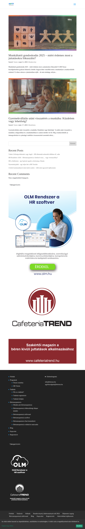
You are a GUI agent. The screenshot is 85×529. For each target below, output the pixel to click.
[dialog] (42, 524)
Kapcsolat (13, 431)
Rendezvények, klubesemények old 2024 (46, 513)
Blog (11, 428)
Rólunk (27, 513)
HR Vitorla (16, 386)
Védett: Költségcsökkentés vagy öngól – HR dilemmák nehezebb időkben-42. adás (34, 154)
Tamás (15, 62)
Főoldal (12, 376)
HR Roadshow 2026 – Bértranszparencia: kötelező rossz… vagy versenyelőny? (33, 157)
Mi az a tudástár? (18, 392)
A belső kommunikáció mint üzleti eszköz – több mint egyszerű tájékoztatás (32, 168)
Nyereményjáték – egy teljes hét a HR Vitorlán (23, 164)
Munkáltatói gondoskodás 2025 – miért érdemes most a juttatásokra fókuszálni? (40, 57)
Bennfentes (32, 125)
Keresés (72, 143)
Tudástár (12, 389)
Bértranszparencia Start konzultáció (24, 421)
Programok (13, 380)
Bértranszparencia (15, 402)
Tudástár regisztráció (19, 395)
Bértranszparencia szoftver (21, 418)
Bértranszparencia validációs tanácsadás (25, 424)
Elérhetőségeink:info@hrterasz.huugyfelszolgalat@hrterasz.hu (54, 380)
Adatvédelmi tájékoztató (65, 516)
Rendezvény (32, 62)
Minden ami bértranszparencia (22, 405)
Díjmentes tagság (68, 513)
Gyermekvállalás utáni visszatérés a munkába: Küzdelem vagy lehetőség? (41, 120)
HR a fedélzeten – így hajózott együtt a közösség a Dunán (26, 161)
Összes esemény (18, 383)
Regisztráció (14, 435)
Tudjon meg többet (7, 526)
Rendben (79, 526)
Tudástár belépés (18, 399)
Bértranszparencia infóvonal (22, 414)
